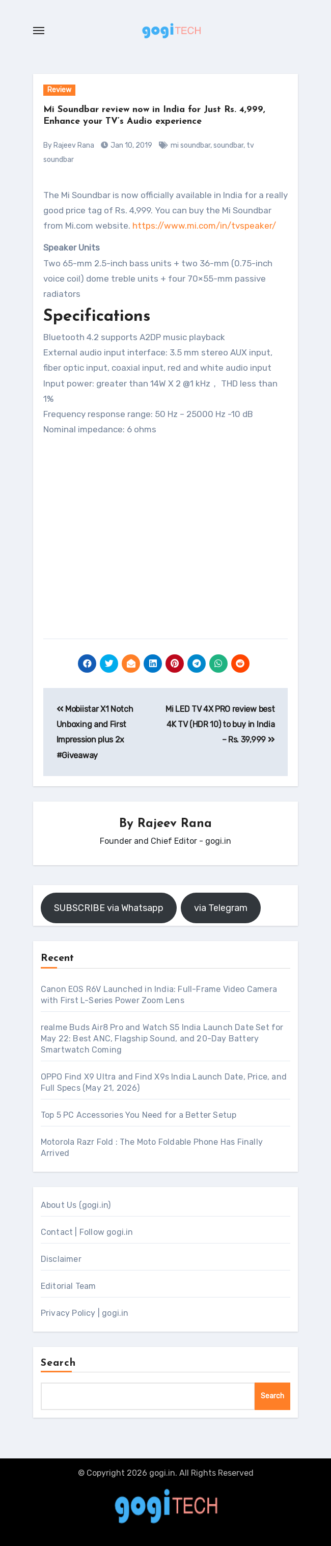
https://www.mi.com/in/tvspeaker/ (204, 225)
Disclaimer (61, 1259)
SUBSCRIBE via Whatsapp (108, 908)
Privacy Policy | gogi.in (85, 1313)
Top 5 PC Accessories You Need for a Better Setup (139, 1115)
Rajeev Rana (174, 824)
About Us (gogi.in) (76, 1205)
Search (58, 1363)
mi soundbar (190, 145)
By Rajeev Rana (68, 145)
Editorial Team (68, 1286)
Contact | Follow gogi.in (87, 1232)
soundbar (228, 145)
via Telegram (220, 908)
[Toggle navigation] (38, 30)
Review (59, 90)
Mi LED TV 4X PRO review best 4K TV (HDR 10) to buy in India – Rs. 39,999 (220, 724)
